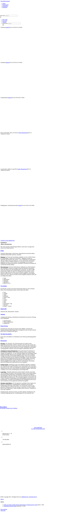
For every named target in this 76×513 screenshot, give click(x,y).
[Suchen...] (11, 15)
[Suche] (3, 25)
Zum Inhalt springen (5, 1)
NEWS (2, 499)
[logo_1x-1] (38, 14)
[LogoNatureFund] (38, 419)
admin (7, 27)
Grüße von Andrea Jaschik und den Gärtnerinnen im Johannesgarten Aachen (20, 504)
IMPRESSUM (25, 497)
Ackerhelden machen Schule (9, 506)
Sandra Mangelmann (23, 132)
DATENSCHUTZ (33, 497)
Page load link (4, 509)
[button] (2, 250)
